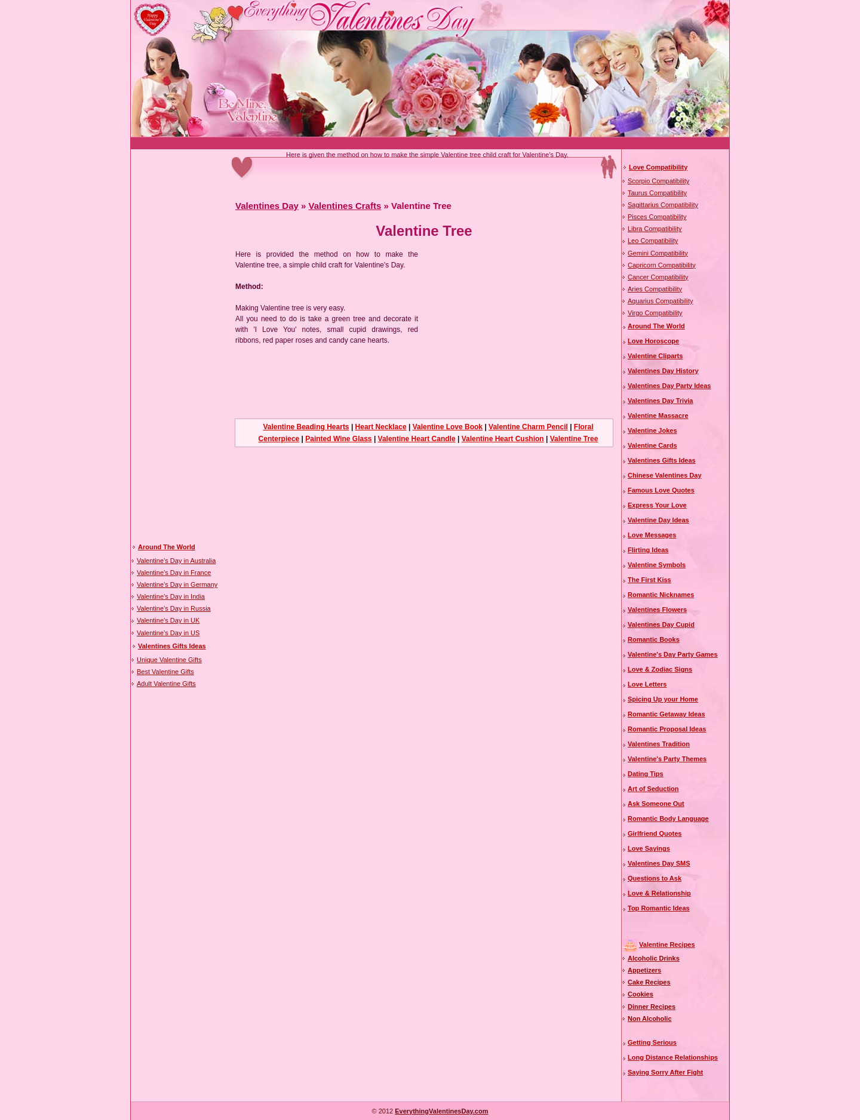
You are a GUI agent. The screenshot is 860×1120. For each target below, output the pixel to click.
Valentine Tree (574, 439)
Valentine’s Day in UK (168, 620)
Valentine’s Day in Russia (174, 608)
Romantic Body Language (668, 818)
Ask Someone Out (656, 803)
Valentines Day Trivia (660, 400)
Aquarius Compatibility (660, 300)
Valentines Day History (663, 370)
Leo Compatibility (653, 240)
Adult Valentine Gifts (166, 683)
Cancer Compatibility (658, 277)
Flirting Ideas (648, 549)
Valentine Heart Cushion (503, 439)
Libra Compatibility (654, 228)
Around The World (166, 546)
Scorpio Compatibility (658, 180)
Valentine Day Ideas (658, 520)
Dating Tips (646, 773)
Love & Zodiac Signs (660, 669)
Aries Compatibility (655, 289)
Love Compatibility (658, 167)
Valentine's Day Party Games (673, 654)
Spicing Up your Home (663, 699)
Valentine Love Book (448, 427)
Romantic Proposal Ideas (667, 729)
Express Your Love (657, 505)
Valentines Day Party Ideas (669, 385)
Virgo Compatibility (655, 312)
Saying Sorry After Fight (665, 1072)
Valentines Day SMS (659, 863)
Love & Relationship (659, 893)
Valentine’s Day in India (171, 596)
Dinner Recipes (651, 1006)
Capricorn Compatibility (662, 265)
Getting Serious (652, 1042)
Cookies (640, 994)
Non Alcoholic (650, 1018)
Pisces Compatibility (657, 216)
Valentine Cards (652, 445)
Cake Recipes (649, 982)
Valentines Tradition (659, 743)
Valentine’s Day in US (168, 632)
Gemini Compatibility (658, 253)
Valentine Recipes (667, 944)
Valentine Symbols (657, 564)
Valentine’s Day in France (174, 572)
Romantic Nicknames (661, 594)
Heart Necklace (381, 427)
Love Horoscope (653, 340)
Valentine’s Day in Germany (177, 584)
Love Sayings (649, 848)
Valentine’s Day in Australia (176, 560)
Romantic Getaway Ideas (666, 714)
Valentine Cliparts (655, 355)
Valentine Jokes (652, 430)
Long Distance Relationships (673, 1057)
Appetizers (644, 970)
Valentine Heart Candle (417, 439)
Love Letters (647, 684)
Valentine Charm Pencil (528, 427)
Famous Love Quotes (661, 490)
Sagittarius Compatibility (663, 204)
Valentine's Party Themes (667, 758)
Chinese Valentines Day (665, 475)
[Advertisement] (348, 143)
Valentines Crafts (345, 206)
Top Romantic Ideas (659, 908)
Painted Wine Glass (338, 439)
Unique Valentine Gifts (169, 659)
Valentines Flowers (657, 609)
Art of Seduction (653, 788)
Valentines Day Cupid (661, 624)
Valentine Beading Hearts (306, 427)
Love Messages (652, 535)
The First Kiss (649, 579)
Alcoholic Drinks (654, 958)
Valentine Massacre (658, 415)
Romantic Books (654, 639)
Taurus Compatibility (657, 192)
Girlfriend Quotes (654, 833)
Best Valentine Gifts (165, 671)
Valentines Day (267, 206)
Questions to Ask (654, 878)
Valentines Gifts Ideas (172, 646)
